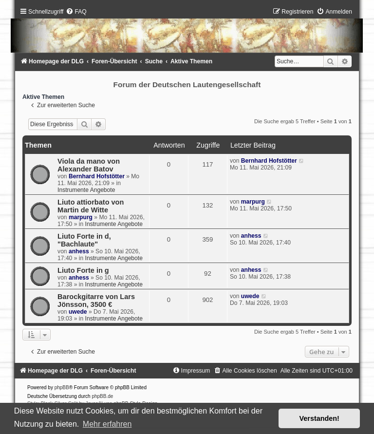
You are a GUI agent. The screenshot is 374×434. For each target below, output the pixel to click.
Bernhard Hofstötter (97, 176)
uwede (78, 311)
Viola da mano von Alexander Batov (88, 165)
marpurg (81, 217)
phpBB (62, 387)
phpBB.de (102, 396)
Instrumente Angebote (86, 190)
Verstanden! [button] (319, 418)
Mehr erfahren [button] (107, 424)
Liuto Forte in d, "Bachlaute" (84, 240)
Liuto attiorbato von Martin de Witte (90, 206)
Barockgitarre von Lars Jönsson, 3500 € (96, 300)
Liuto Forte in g (83, 270)
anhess (79, 251)
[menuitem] (76, 11)
